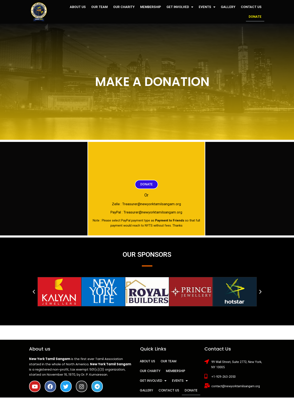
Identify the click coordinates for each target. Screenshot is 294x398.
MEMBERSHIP (150, 7)
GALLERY (228, 7)
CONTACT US (251, 7)
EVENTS (207, 7)
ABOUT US (78, 7)
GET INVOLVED (179, 7)
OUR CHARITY (124, 7)
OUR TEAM (99, 7)
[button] (146, 184)
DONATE (255, 17)
